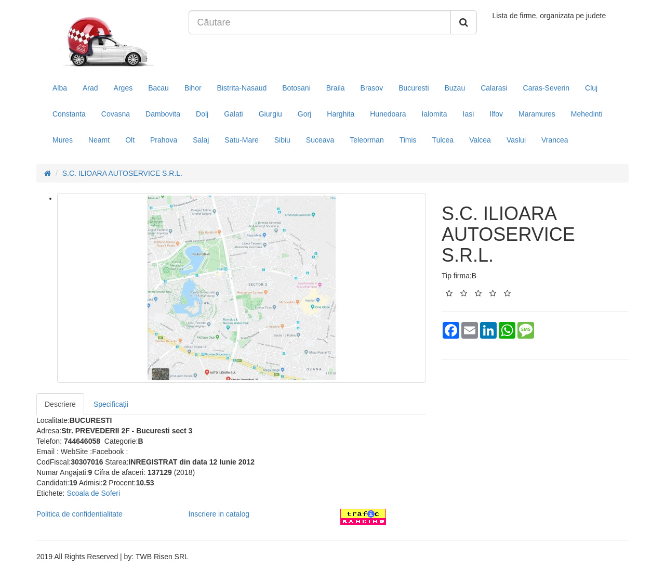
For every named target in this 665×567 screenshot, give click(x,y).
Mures (62, 140)
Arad (90, 88)
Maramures (536, 114)
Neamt (99, 140)
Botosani (296, 88)
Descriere (60, 404)
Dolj (202, 114)
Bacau (158, 88)
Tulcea (443, 140)
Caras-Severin (546, 88)
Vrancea (554, 140)
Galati (233, 114)
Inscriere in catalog (219, 514)
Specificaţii (111, 404)
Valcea (480, 140)
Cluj (591, 88)
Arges (123, 88)
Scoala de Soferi (93, 493)
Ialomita (434, 114)
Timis (408, 140)
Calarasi (494, 88)
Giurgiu (270, 114)
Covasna (115, 114)
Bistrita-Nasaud (242, 88)
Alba (59, 88)
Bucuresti (413, 88)
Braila (335, 88)
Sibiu (282, 140)
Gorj (304, 114)
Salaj (201, 140)
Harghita (340, 114)
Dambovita (162, 114)
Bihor (193, 88)
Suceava (320, 140)
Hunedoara (388, 114)
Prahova (163, 140)
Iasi (468, 114)
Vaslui (516, 140)
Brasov (372, 88)
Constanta (69, 114)
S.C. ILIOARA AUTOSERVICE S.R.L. (122, 173)
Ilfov (496, 114)
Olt (130, 140)
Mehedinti (587, 114)
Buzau (455, 88)
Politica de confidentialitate (79, 514)
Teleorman (366, 140)
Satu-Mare (241, 140)
